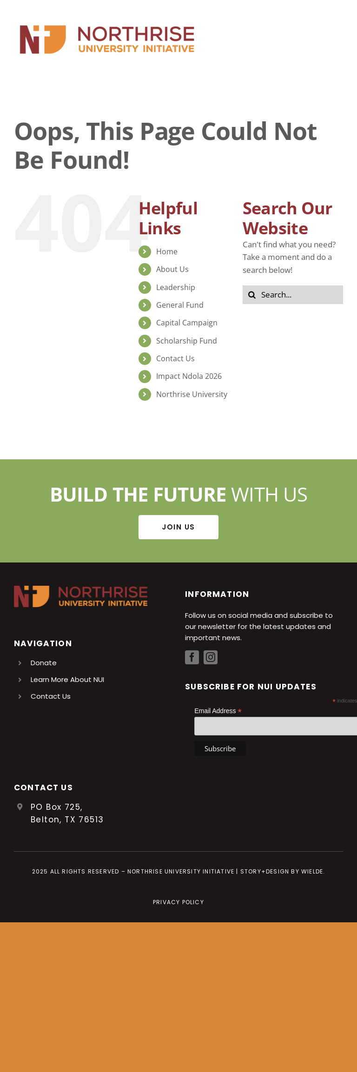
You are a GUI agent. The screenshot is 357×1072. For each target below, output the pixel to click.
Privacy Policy (178, 902)
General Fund (180, 305)
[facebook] (192, 657)
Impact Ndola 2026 (189, 376)
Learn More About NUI (67, 679)
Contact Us (175, 358)
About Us (172, 269)
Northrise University (191, 394)
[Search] (252, 294)
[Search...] (293, 294)
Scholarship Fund (186, 341)
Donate (44, 663)
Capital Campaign (187, 323)
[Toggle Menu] (336, 39)
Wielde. (313, 871)
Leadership (175, 287)
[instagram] (211, 657)
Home (167, 251)
